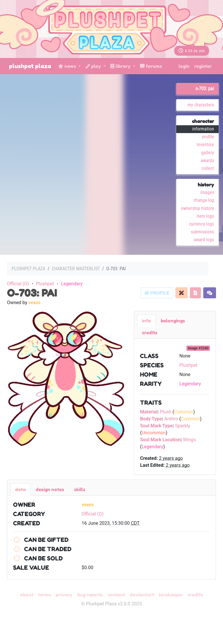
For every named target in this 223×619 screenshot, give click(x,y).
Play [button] (93, 66)
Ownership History (197, 208)
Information (203, 129)
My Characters (201, 105)
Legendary (71, 283)
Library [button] (121, 66)
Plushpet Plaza (30, 66)
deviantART (142, 595)
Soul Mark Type (156, 426)
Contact (116, 595)
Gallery (207, 152)
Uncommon (154, 432)
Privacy (64, 595)
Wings (189, 439)
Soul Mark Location (160, 439)
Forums (151, 66)
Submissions (202, 232)
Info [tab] (146, 321)
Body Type (151, 419)
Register (203, 66)
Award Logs (204, 239)
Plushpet (45, 283)
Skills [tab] (79, 489)
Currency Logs (201, 224)
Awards (207, 160)
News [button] (67, 66)
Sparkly (182, 426)
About (26, 595)
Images (207, 192)
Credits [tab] (149, 332)
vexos (34, 302)
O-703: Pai (204, 88)
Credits (195, 595)
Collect (208, 168)
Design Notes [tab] (50, 489)
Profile (208, 136)
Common (183, 412)
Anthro (171, 419)
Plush (165, 412)
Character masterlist (76, 268)
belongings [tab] (173, 321)
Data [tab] (20, 489)
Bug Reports (90, 595)
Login (184, 66)
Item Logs (205, 216)
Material (148, 412)
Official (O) (18, 283)
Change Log (203, 200)
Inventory (205, 144)
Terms (44, 595)
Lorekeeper (171, 595)
